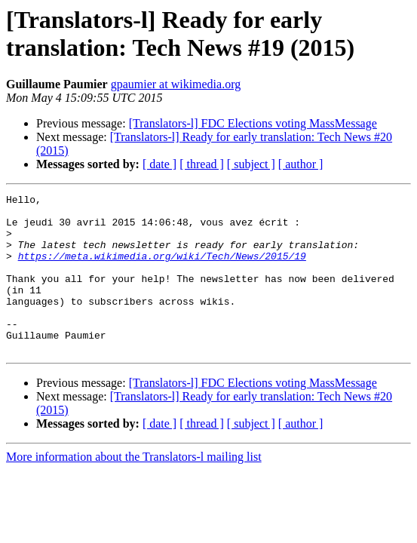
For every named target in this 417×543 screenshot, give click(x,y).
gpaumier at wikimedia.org (176, 84)
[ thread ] (201, 164)
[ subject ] (251, 164)
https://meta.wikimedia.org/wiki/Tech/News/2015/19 (162, 269)
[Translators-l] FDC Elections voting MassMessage (253, 123)
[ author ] (300, 164)
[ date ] (159, 164)
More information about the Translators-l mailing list (134, 488)
